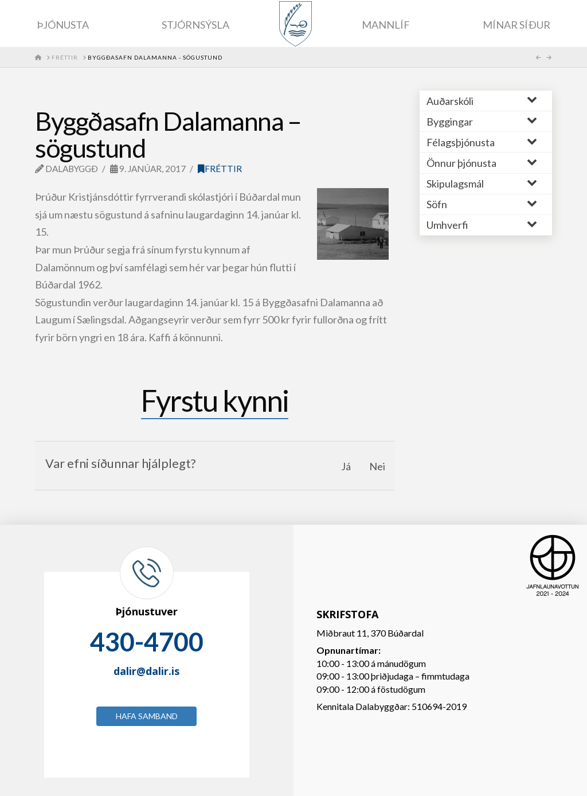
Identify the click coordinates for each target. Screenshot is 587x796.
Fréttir (220, 168)
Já (346, 466)
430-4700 (147, 641)
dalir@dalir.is (146, 671)
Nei (377, 466)
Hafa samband (147, 716)
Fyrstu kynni (214, 400)
